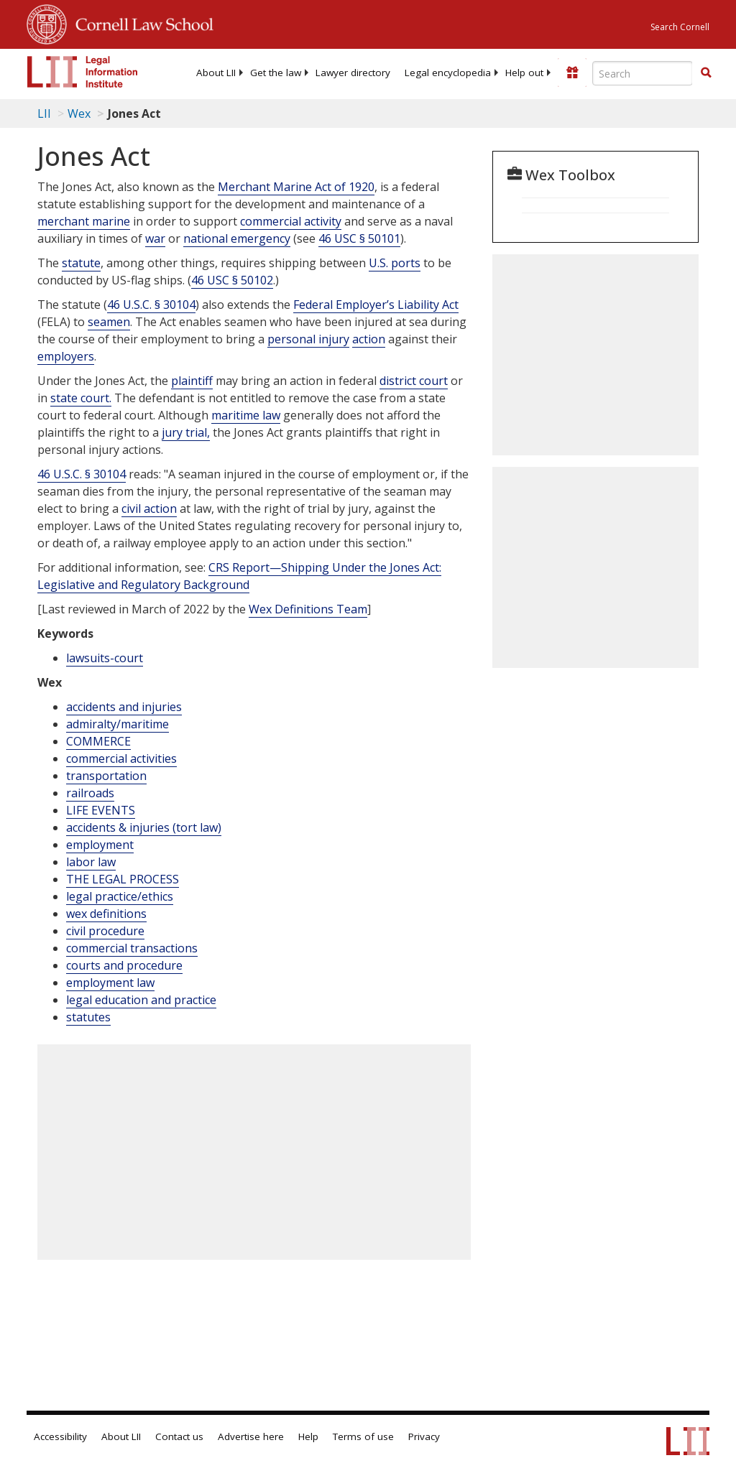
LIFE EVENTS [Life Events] (100, 810)
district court (414, 381)
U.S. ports (394, 263)
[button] (706, 73)
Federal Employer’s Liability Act (376, 304)
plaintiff (192, 381)
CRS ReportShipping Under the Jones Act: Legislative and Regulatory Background (239, 576)
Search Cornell (679, 27)
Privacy (424, 1436)
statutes (88, 1017)
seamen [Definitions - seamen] (109, 322)
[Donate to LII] (572, 72)
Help (308, 1436)
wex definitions (106, 913)
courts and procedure (124, 965)
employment (100, 845)
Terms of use (363, 1436)
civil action (149, 508)
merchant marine (83, 221)
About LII (216, 72)
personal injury (308, 339)
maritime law (245, 415)
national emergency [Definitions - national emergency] (236, 238)
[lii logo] (82, 71)
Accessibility (60, 1436)
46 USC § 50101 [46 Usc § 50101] (359, 238)
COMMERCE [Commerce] (98, 741)
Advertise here (251, 1436)
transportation (106, 776)
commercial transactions (132, 948)
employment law (110, 982)
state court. (80, 398)
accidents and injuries (124, 707)
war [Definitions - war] (155, 238)
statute (81, 263)
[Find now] (705, 73)
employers (65, 356)
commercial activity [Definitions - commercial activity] (290, 221)
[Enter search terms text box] (642, 73)
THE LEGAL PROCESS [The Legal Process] (122, 879)
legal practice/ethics (119, 896)
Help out (524, 72)
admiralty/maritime (117, 724)
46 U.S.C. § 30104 (151, 304)
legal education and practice (141, 1000)
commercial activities (121, 758)
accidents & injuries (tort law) (143, 827)
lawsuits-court (104, 658)
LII (44, 113)
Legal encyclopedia (448, 72)
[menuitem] (216, 72)
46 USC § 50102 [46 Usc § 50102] (232, 280)
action (368, 339)
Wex (79, 113)
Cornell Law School (140, 22)
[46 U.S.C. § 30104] (81, 474)
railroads (90, 793)
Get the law (275, 72)
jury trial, (186, 432)
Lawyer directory (353, 72)
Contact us (179, 1436)
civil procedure (105, 931)
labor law (91, 862)
